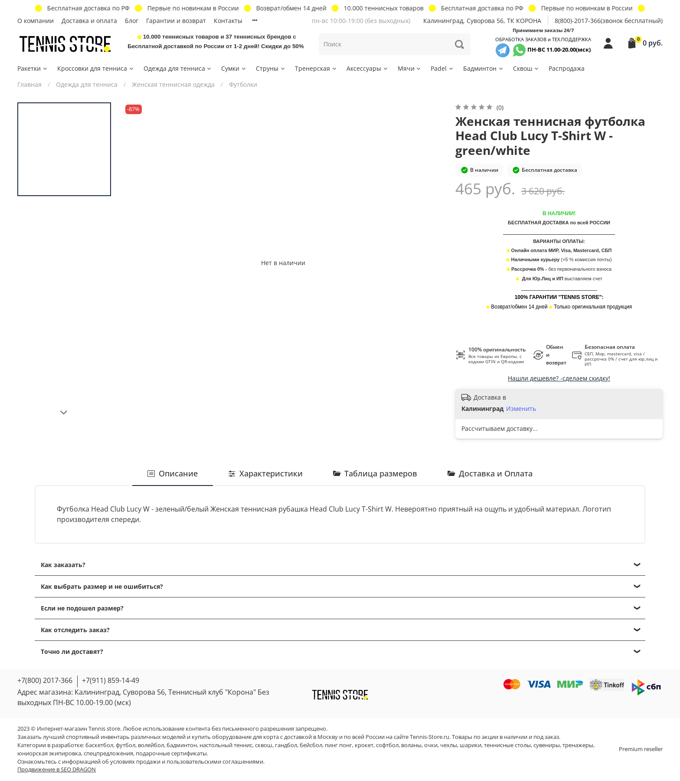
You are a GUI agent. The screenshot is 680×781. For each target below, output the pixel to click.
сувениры (546, 745)
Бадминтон (483, 68)
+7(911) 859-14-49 (110, 680)
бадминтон (182, 745)
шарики (470, 745)
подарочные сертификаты (171, 753)
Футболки (243, 84)
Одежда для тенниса (178, 68)
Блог (131, 20)
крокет (364, 745)
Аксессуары (368, 68)
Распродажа (567, 68)
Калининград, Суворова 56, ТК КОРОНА (482, 20)
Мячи (410, 68)
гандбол (286, 745)
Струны (271, 68)
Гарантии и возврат (176, 20)
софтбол (387, 745)
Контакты (228, 20)
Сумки (234, 68)
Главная (29, 84)
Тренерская (316, 68)
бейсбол (311, 745)
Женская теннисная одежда (173, 84)
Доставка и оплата (89, 20)
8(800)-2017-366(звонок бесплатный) (609, 20)
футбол (125, 745)
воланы (411, 745)
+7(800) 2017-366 (44, 680)
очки (431, 745)
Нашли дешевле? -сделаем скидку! (559, 378)
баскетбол (99, 745)
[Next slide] (64, 413)
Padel (442, 68)
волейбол (151, 745)
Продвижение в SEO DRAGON (56, 769)
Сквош (526, 68)
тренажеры (577, 745)
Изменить (521, 409)
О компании (35, 20)
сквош (263, 745)
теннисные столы (507, 745)
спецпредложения (108, 753)
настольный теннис (225, 745)
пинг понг (338, 745)
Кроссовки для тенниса (95, 68)
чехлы (448, 745)
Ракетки (32, 68)
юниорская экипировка (49, 753)
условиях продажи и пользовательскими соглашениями (186, 761)
